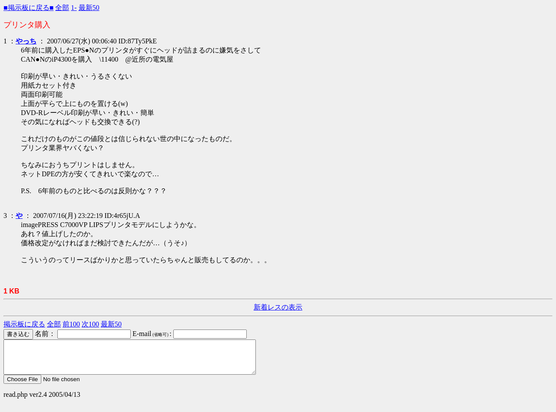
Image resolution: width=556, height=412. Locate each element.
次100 (90, 324)
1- (73, 7)
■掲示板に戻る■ (28, 7)
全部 (62, 7)
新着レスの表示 (278, 307)
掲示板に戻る (24, 324)
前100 (71, 324)
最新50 (89, 7)
